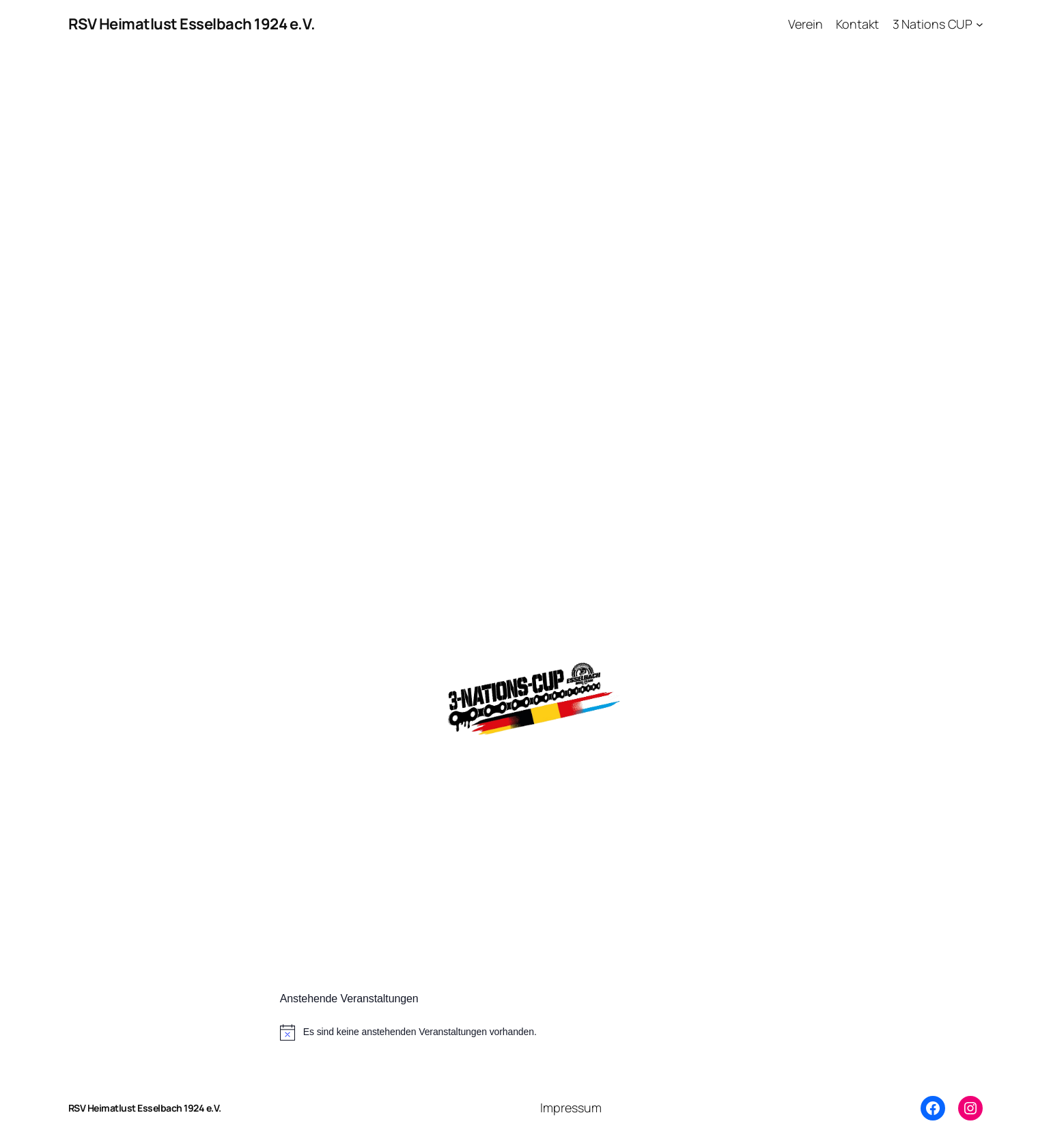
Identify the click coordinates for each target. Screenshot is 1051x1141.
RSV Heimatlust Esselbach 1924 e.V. (192, 24)
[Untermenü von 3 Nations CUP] (979, 24)
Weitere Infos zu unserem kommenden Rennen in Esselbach (507, 761)
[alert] (526, 1032)
